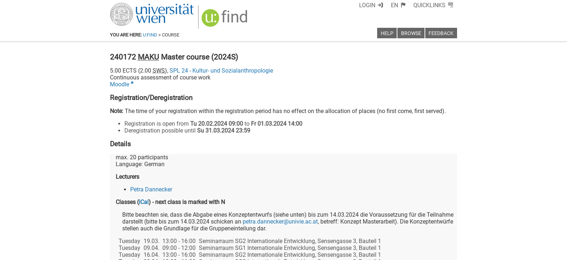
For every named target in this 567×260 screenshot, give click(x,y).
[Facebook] (376, 230)
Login (380, 5)
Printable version (435, 251)
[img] (221, 18)
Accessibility (354, 251)
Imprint (325, 251)
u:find (150, 35)
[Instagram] (445, 230)
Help (387, 33)
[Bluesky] (399, 230)
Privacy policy (392, 251)
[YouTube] (422, 230)
